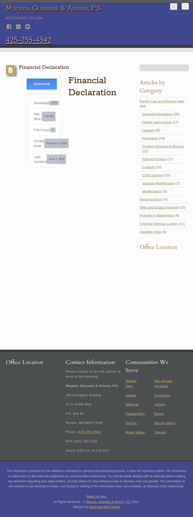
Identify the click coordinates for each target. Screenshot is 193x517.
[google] (18, 26)
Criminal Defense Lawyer (159, 224)
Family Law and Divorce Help (162, 101)
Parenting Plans (154, 159)
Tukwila (160, 432)
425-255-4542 (28, 40)
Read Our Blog (96, 496)
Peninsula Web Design (104, 507)
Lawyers (148, 130)
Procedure (150, 138)
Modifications (152, 191)
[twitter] (27, 26)
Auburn (159, 404)
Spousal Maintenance (158, 183)
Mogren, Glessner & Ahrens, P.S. (108, 502)
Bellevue (131, 404)
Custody (148, 167)
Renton (130, 381)
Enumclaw (162, 395)
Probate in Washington (157, 215)
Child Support (152, 175)
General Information (157, 114)
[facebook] (9, 26)
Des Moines (163, 381)
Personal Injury (151, 199)
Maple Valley (135, 432)
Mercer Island (164, 423)
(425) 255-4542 (89, 432)
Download (42, 84)
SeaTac (131, 423)
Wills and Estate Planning (159, 207)
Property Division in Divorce (163, 146)
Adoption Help (150, 232)
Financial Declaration (44, 67)
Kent (128, 386)
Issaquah (161, 386)
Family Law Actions (156, 122)
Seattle (130, 395)
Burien (159, 414)
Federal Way (135, 414)
